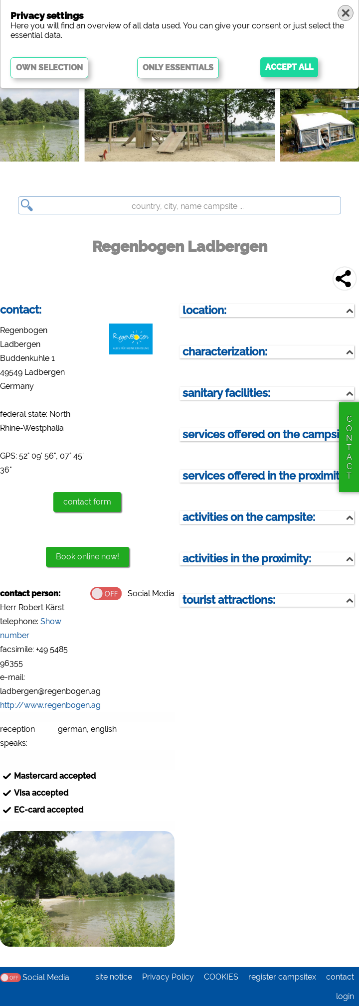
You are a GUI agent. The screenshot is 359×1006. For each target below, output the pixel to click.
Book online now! (87, 556)
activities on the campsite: (248, 517)
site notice (113, 977)
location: (204, 310)
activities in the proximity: (246, 558)
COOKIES (221, 977)
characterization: (224, 351)
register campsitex (282, 977)
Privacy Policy (168, 977)
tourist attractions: (228, 600)
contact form (87, 501)
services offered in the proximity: (265, 476)
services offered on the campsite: (267, 434)
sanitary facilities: (226, 393)
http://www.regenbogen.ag (50, 705)
